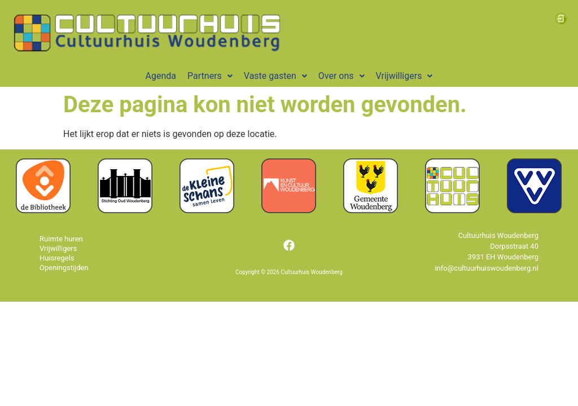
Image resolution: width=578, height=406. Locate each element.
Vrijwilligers (404, 76)
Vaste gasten (275, 76)
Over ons (341, 76)
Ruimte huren (61, 239)
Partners (210, 76)
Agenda (161, 76)
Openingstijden (64, 267)
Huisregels (57, 258)
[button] (210, 76)
